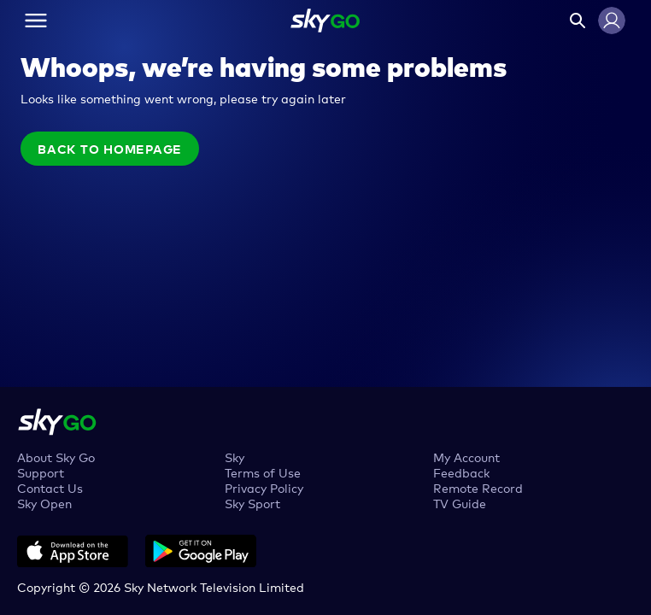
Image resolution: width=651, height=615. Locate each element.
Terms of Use (263, 472)
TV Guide (459, 503)
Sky (234, 456)
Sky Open (44, 503)
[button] (611, 20)
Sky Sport (252, 503)
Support (40, 472)
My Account (466, 456)
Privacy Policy (264, 487)
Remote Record (478, 487)
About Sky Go (56, 456)
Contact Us (50, 487)
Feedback (461, 472)
